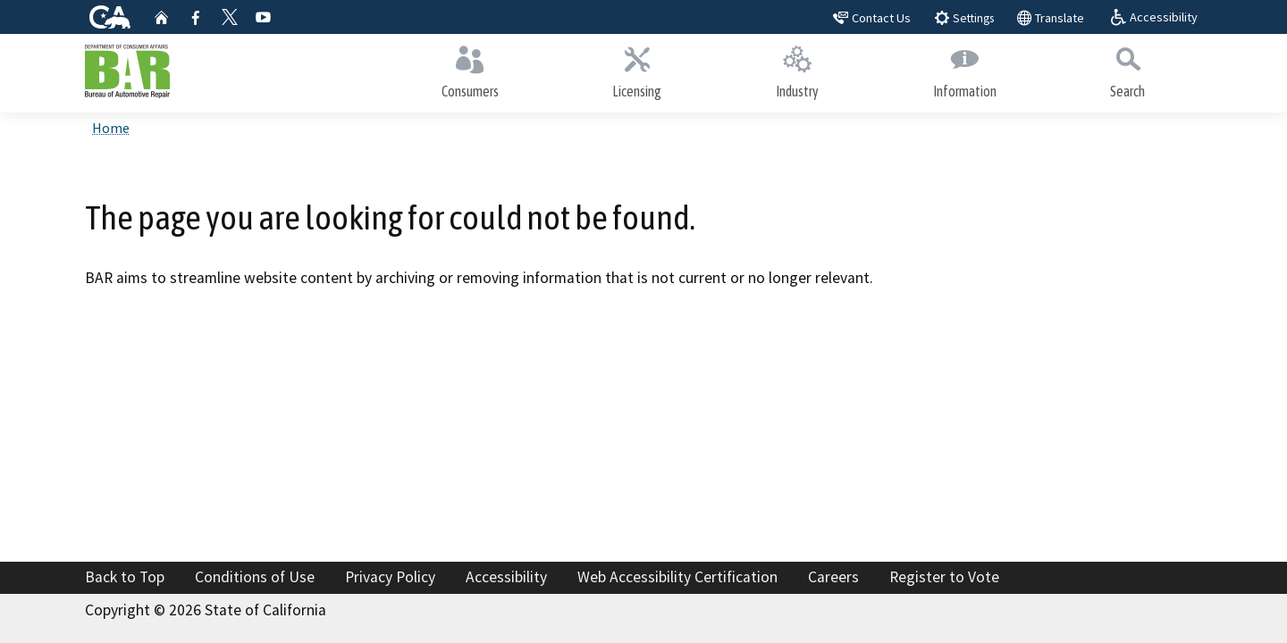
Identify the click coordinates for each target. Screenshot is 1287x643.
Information (964, 69)
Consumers (470, 69)
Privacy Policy (390, 577)
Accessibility (506, 577)
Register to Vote (944, 577)
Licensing (637, 69)
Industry (797, 69)
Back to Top (124, 577)
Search (1127, 69)
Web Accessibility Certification (677, 577)
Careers (833, 577)
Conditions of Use (255, 577)
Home (111, 128)
